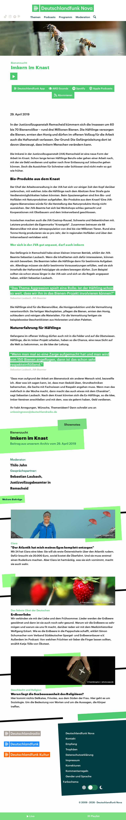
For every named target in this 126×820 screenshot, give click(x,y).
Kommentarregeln (77, 770)
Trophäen (71, 749)
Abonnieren (63, 95)
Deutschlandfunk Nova (80, 733)
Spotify (78, 88)
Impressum (73, 760)
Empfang (71, 743)
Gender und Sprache (78, 776)
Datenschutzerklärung (79, 754)
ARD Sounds (58, 88)
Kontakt (70, 738)
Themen (35, 17)
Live (31, 816)
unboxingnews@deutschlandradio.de (33, 411)
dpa (121, 53)
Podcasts (49, 17)
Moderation (83, 17)
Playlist (95, 816)
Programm (65, 17)
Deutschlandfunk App (29, 88)
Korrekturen (73, 765)
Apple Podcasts (100, 88)
